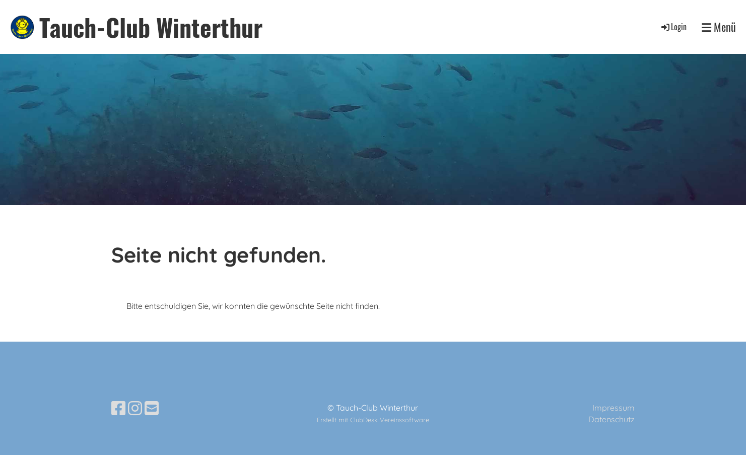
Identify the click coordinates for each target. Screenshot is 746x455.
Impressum (613, 408)
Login (673, 27)
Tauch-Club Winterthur (150, 27)
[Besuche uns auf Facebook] (118, 408)
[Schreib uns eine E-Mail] (152, 408)
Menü (719, 27)
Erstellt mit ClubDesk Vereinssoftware (373, 420)
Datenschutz (611, 419)
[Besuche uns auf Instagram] (135, 408)
